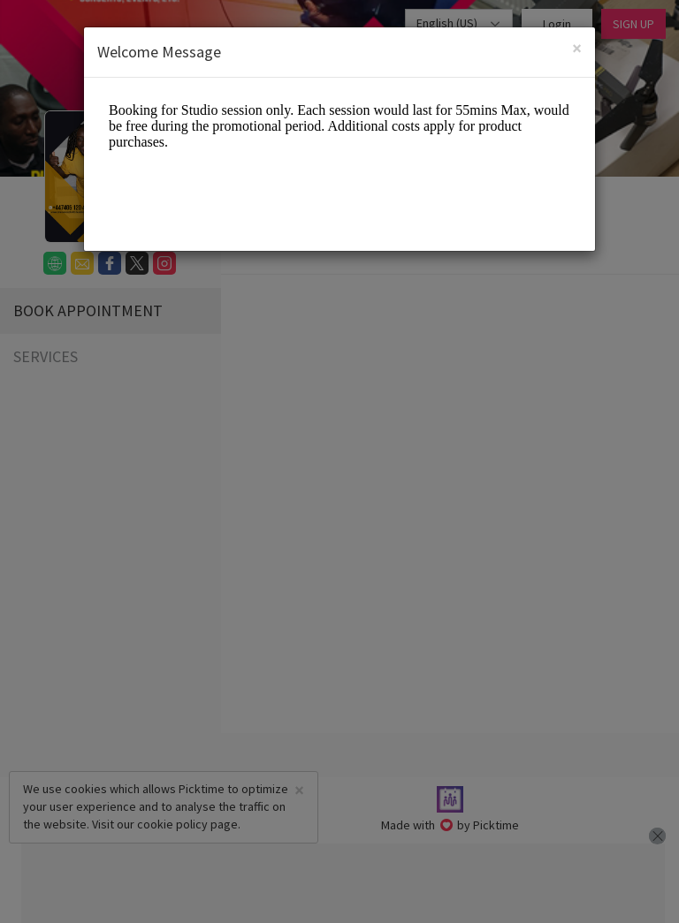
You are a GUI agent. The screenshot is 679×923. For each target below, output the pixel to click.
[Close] (577, 48)
